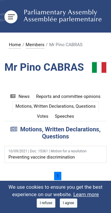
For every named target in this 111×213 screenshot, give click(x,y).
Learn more (86, 194)
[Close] (46, 203)
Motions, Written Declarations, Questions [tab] (55, 106)
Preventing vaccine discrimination (56, 154)
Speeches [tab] (64, 116)
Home (15, 44)
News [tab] (20, 96)
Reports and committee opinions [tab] (68, 96)
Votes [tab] (42, 116)
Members (35, 44)
